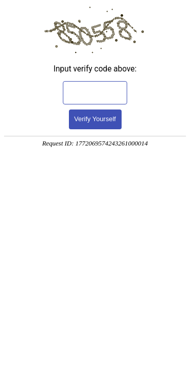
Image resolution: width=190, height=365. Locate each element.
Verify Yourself (95, 119)
